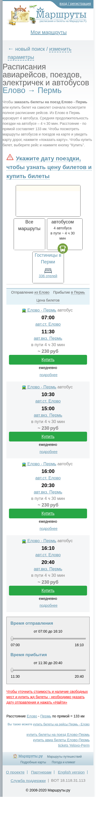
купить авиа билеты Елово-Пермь (61, 740)
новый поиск (30, 49)
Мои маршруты (48, 32)
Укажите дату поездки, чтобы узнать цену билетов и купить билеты (49, 167)
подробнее (48, 375)
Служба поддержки (28, 780)
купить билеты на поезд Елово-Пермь (58, 735)
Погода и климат (63, 762)
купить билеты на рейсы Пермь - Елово (61, 724)
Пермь (45, 716)
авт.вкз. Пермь (48, 338)
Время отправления (31, 623)
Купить (48, 359)
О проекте (15, 772)
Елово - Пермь (39, 310)
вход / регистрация (75, 4)
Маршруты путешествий (64, 756)
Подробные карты (33, 762)
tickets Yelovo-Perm (74, 745)
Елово (32, 716)
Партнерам (41, 772)
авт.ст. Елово (48, 324)
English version (71, 772)
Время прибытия (28, 654)
